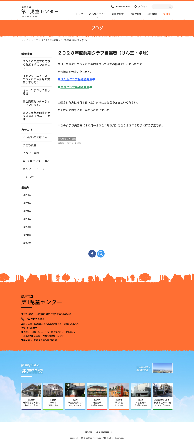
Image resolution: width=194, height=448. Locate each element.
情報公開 (88, 432)
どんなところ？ (97, 14)
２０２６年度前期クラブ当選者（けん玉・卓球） (36, 116)
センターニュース (34, 169)
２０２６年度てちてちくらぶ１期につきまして (36, 64)
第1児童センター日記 (67, 139)
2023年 (27, 219)
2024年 (27, 211)
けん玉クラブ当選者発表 (76, 79)
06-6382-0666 (122, 6)
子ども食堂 (29, 145)
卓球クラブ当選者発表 (74, 87)
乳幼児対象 (118, 14)
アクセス (143, 6)
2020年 (27, 242)
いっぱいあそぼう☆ (35, 137)
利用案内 (152, 14)
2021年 (27, 234)
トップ (79, 14)
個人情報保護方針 (104, 432)
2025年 (27, 203)
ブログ (166, 14)
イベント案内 (31, 153)
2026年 (27, 195)
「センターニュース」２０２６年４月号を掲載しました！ (36, 79)
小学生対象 (136, 14)
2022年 (27, 226)
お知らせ (28, 177)
